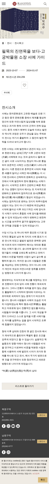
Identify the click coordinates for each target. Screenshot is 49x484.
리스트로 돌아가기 (24, 386)
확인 (43, 480)
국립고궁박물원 (21, 3)
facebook (4, 426)
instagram (8, 426)
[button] (39, 4)
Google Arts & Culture (18, 426)
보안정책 (35, 474)
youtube (13, 426)
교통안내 (41, 415)
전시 (9, 43)
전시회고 (19, 43)
